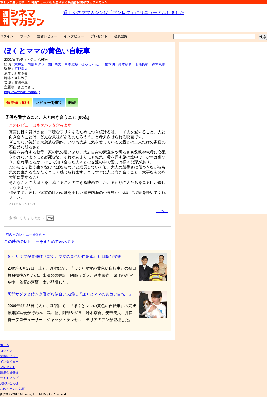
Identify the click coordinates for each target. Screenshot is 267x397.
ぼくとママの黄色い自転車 (47, 51)
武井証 (19, 64)
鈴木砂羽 (125, 64)
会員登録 (120, 36)
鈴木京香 (158, 64)
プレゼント (99, 36)
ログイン (6, 36)
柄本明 (110, 64)
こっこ (162, 210)
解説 (72, 102)
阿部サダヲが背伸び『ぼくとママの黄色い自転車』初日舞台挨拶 (64, 256)
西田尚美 (54, 64)
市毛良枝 (141, 64)
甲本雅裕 (71, 64)
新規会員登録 (9, 372)
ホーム (25, 36)
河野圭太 (21, 69)
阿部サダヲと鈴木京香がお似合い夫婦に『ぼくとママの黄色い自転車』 (70, 294)
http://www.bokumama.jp (22, 92)
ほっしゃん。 (91, 64)
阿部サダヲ (36, 64)
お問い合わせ (9, 383)
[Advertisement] (198, 128)
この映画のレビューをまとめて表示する (39, 241)
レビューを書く (49, 102)
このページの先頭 (12, 388)
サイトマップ (9, 377)
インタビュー (74, 36)
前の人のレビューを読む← (26, 234)
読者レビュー (47, 36)
